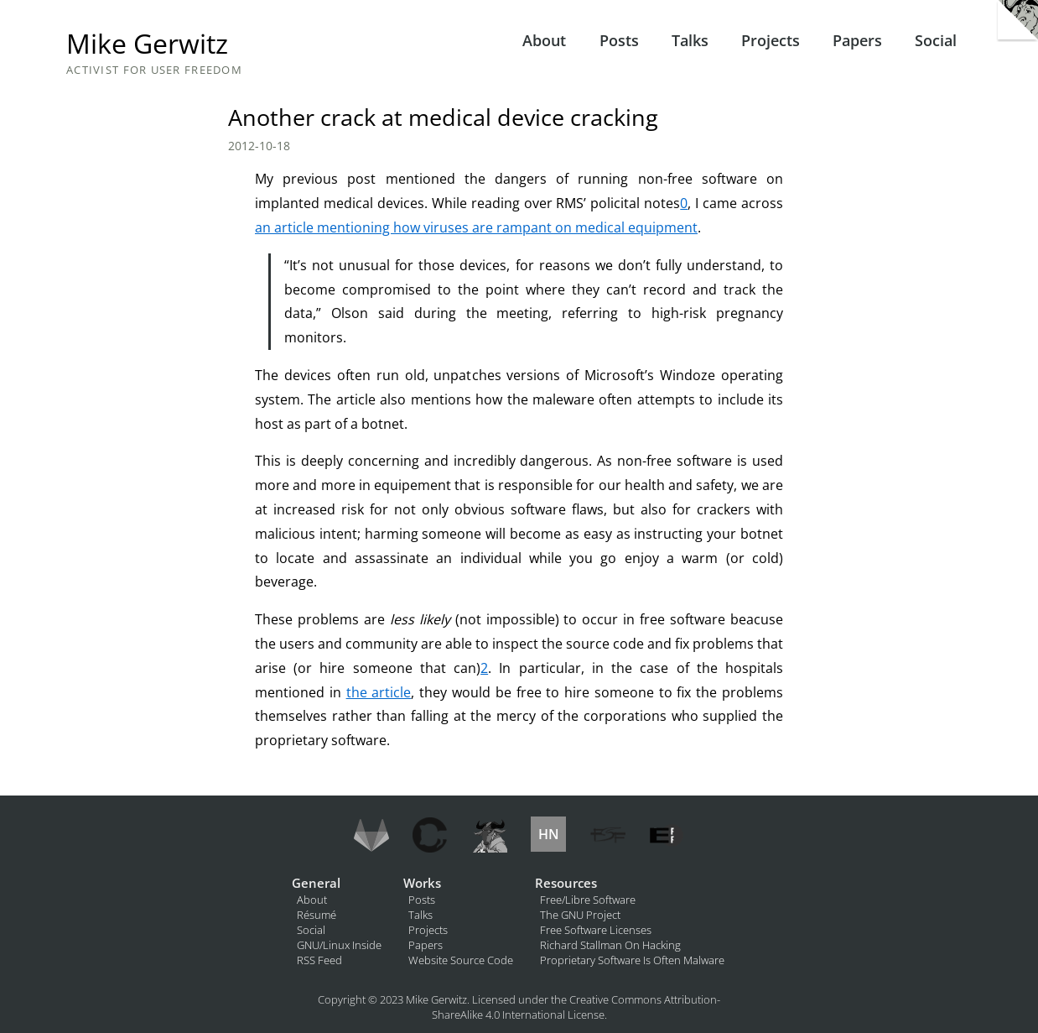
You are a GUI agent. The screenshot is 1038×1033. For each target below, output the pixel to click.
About (544, 40)
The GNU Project (580, 914)
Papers (857, 40)
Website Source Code (460, 960)
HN (548, 834)
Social (936, 40)
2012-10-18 (259, 146)
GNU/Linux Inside (339, 944)
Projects (770, 40)
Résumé (316, 914)
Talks (690, 40)
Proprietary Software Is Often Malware (632, 960)
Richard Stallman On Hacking (610, 944)
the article (379, 692)
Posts (619, 40)
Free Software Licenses (595, 929)
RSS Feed (319, 960)
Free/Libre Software (588, 899)
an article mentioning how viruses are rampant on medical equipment (476, 227)
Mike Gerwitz (147, 43)
